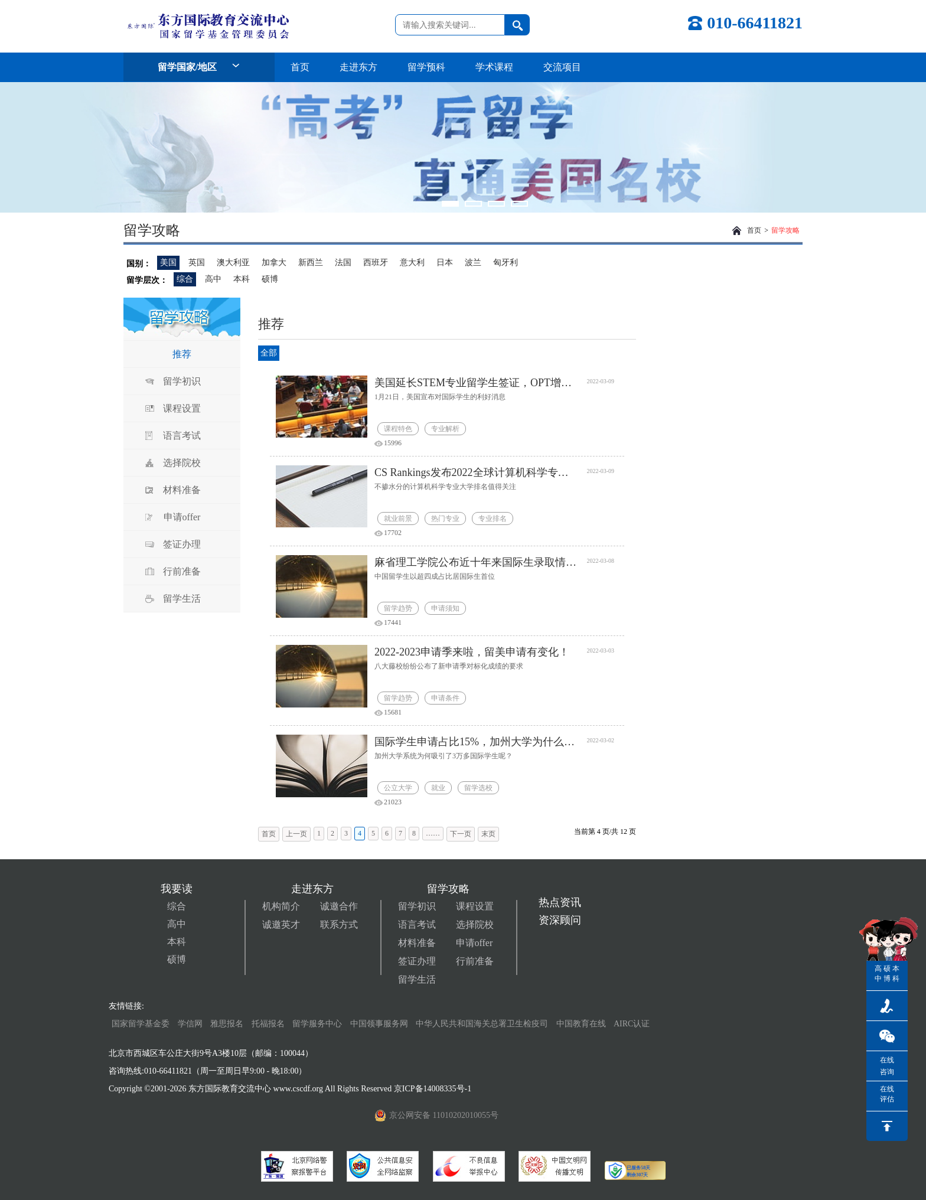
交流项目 (562, 67)
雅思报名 (226, 1023)
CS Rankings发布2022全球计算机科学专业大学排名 (476, 472)
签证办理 (182, 544)
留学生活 (182, 599)
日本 (444, 262)
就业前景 (398, 518)
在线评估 (887, 1094)
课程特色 (398, 429)
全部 (268, 352)
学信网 (190, 1023)
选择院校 (182, 463)
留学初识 (182, 381)
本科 (241, 279)
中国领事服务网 (379, 1023)
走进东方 (358, 67)
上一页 (296, 834)
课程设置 (182, 408)
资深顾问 (560, 920)
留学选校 (478, 788)
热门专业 (445, 518)
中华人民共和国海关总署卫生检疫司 (482, 1023)
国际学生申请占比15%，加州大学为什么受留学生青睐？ (476, 742)
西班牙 (375, 262)
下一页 (460, 834)
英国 (196, 262)
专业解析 (445, 429)
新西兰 (310, 262)
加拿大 (274, 262)
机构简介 (281, 906)
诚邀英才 (281, 924)
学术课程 (494, 67)
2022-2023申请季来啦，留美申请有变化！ (471, 652)
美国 (168, 262)
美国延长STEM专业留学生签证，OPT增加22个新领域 (476, 383)
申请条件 (445, 698)
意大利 (412, 262)
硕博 (270, 279)
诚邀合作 (339, 906)
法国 (343, 262)
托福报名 (268, 1023)
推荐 (181, 354)
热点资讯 (560, 902)
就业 (438, 788)
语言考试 (182, 436)
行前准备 (182, 571)
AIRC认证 (632, 1023)
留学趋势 (398, 608)
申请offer (182, 517)
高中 (213, 279)
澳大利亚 (233, 262)
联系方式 (339, 924)
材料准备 (182, 490)
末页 (488, 834)
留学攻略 (785, 230)
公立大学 (398, 788)
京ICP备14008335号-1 (434, 1088)
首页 (300, 67)
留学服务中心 (317, 1023)
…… (433, 833)
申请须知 (445, 608)
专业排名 (492, 518)
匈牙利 (505, 262)
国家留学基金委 (140, 1023)
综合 (185, 279)
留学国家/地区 (199, 67)
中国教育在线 (582, 1023)
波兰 (473, 262)
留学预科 (426, 67)
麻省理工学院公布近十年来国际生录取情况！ (476, 562)
